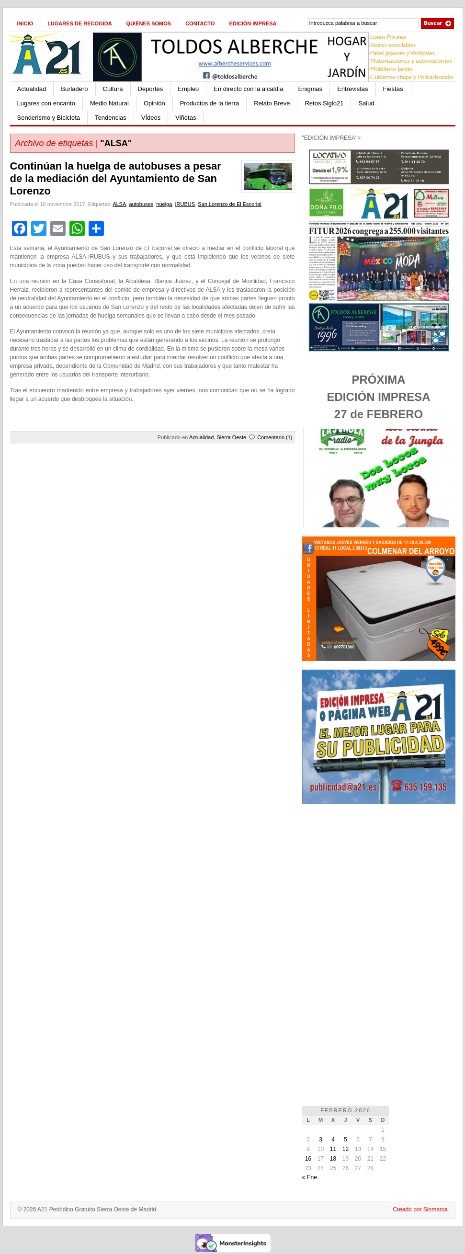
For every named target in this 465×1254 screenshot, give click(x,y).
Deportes (150, 88)
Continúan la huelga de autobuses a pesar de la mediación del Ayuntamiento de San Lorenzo (115, 178)
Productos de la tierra (209, 103)
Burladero (74, 88)
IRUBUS (185, 204)
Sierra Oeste (231, 437)
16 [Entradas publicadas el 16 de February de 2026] (308, 1158)
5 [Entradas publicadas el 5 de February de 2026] (345, 1139)
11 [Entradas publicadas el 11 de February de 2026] (333, 1149)
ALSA (119, 204)
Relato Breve (272, 103)
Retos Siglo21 (324, 103)
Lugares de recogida (79, 23)
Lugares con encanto (46, 103)
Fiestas (393, 88)
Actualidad (31, 88)
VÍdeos (150, 117)
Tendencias (110, 117)
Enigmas (310, 88)
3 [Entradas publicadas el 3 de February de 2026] (320, 1139)
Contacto (200, 23)
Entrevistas (352, 88)
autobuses (141, 204)
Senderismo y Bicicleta (48, 117)
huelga (164, 204)
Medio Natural (109, 103)
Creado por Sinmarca (420, 1209)
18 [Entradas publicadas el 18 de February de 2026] (333, 1158)
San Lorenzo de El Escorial (229, 204)
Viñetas (185, 117)
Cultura (113, 88)
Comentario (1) (274, 437)
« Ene (309, 1177)
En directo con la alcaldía (248, 88)
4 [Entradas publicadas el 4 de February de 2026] (333, 1139)
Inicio (25, 23)
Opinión (154, 103)
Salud (366, 103)
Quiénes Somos (148, 23)
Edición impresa (252, 23)
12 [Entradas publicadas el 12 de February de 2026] (345, 1149)
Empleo (188, 88)
